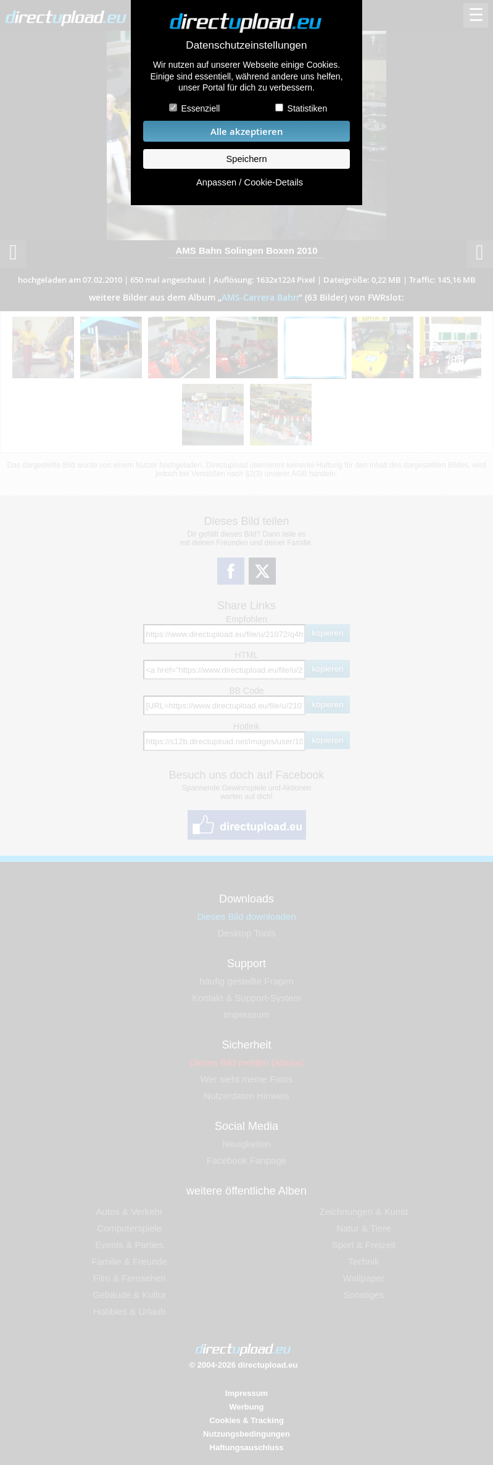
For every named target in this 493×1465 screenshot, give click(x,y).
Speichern (246, 159)
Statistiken (308, 108)
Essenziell (200, 108)
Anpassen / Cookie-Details (249, 182)
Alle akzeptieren (246, 131)
